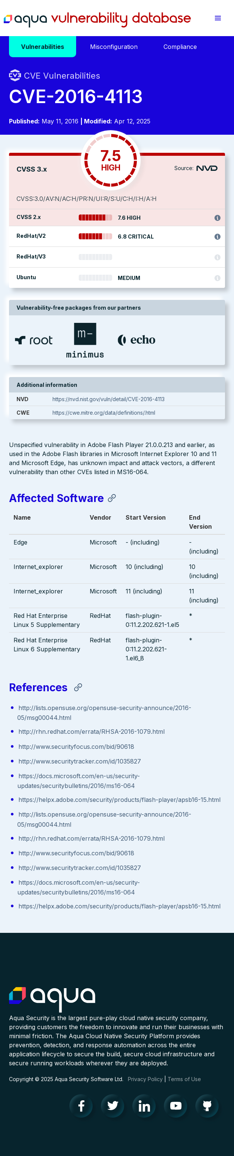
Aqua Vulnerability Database (97, 20)
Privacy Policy (145, 1079)
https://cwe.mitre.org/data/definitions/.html (103, 412)
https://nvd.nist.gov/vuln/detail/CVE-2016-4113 (108, 399)
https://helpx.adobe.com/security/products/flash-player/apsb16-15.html (119, 799)
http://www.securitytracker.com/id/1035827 (79, 761)
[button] (217, 18)
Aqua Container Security (52, 1000)
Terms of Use (184, 1079)
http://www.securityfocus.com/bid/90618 (76, 746)
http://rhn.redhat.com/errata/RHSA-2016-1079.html (91, 731)
